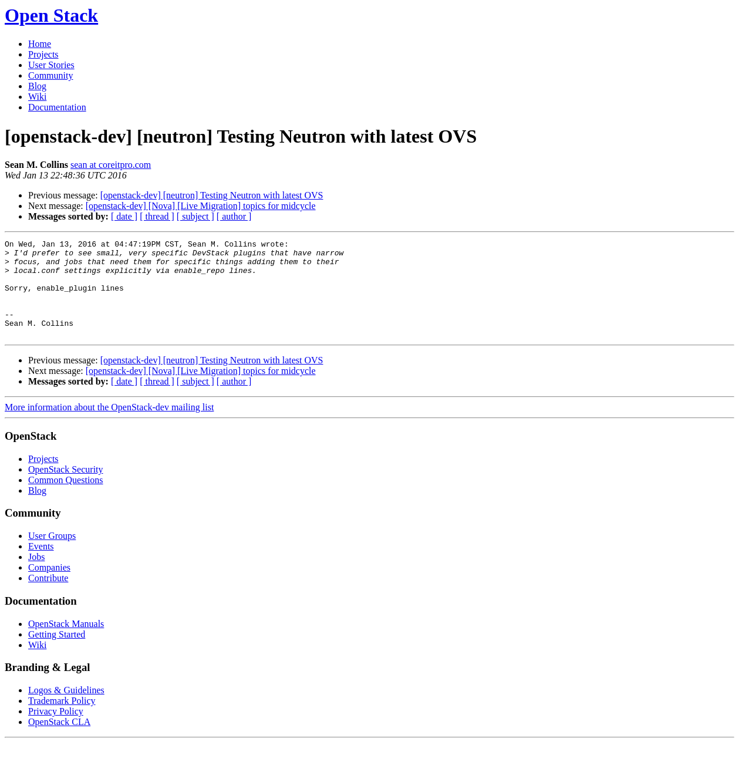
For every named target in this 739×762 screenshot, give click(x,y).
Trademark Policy (62, 720)
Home (39, 44)
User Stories (51, 65)
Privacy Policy (55, 731)
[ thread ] (157, 216)
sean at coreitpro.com (110, 165)
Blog (37, 86)
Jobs (36, 576)
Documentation (57, 107)
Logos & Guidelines (66, 709)
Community (50, 75)
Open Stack (51, 15)
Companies (49, 587)
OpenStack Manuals (66, 643)
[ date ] (124, 216)
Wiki (37, 97)
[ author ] (234, 216)
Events (41, 566)
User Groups (52, 555)
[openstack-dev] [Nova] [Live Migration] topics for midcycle (201, 206)
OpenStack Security (65, 489)
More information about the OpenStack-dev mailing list (109, 426)
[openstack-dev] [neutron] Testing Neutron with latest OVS (211, 195)
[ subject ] (195, 216)
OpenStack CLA (59, 741)
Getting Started (56, 654)
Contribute (48, 597)
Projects (43, 54)
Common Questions (65, 499)
